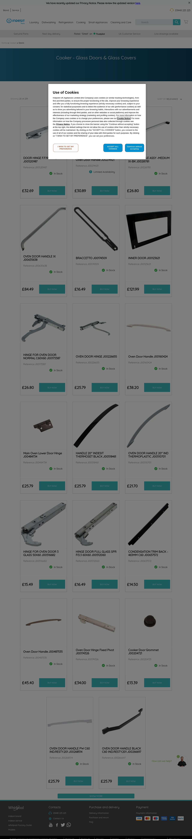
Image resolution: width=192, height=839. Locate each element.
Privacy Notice (63, 124)
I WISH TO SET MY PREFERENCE (66, 148)
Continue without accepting (134, 148)
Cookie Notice (123, 118)
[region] (97, 121)
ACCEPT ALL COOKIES (113, 148)
